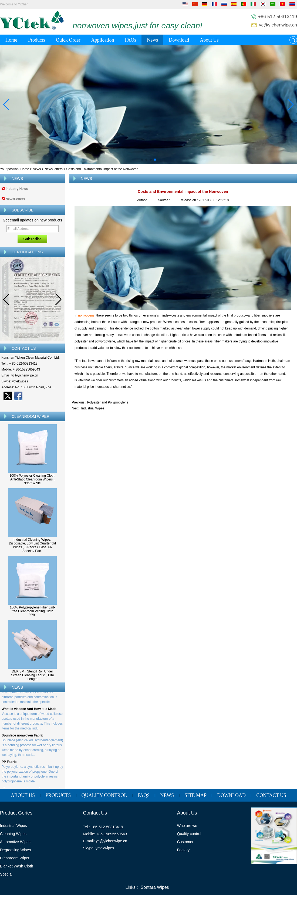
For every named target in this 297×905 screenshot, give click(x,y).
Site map (195, 795)
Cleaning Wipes (13, 834)
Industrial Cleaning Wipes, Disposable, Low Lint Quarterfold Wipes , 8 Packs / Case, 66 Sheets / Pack (32, 545)
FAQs (130, 40)
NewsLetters (54, 169)
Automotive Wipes (15, 842)
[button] (142, 160)
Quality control (189, 834)
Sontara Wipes (155, 887)
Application (102, 40)
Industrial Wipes (92, 408)
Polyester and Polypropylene (108, 402)
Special (6, 874)
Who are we (187, 825)
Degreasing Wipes (15, 850)
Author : (143, 200)
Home (11, 40)
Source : (164, 200)
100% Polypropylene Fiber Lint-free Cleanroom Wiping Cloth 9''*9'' (32, 611)
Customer (185, 842)
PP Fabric (9, 763)
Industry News (17, 189)
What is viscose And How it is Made (29, 710)
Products (36, 40)
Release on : (189, 200)
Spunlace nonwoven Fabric (22, 736)
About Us (209, 40)
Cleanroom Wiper (14, 858)
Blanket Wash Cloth (16, 866)
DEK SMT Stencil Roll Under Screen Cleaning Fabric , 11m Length (32, 675)
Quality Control (104, 795)
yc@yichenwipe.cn (278, 25)
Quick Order (68, 40)
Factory (183, 850)
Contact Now (32, 405)
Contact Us (271, 795)
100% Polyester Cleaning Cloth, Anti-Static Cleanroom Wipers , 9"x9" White (32, 479)
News (152, 40)
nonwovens (86, 315)
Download (179, 40)
